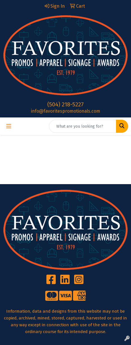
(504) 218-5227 (65, 104)
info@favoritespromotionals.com (65, 111)
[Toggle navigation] (9, 126)
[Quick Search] (82, 126)
